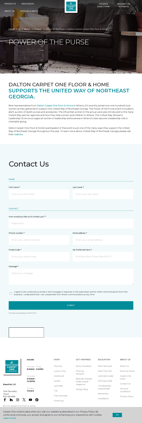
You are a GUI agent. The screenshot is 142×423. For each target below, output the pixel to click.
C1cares (38, 29)
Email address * (80, 233)
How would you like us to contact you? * (27, 217)
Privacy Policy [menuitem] (126, 396)
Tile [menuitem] (55, 391)
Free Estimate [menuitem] (60, 396)
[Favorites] (98, 21)
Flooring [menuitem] (58, 366)
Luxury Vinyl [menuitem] (60, 371)
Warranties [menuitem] (103, 393)
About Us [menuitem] (124, 366)
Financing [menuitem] (58, 400)
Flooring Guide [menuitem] (105, 381)
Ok (117, 415)
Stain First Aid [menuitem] (104, 371)
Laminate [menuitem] (58, 386)
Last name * (78, 187)
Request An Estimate (123, 13)
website (18, 134)
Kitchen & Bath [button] (29, 20)
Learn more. (9, 418)
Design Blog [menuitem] (82, 389)
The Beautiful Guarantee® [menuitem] (104, 387)
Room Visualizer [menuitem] (84, 366)
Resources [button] (28, 12)
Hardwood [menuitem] (59, 376)
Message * (13, 266)
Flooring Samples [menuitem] (80, 372)
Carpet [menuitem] (57, 381)
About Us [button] (9, 20)
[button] (95, 21)
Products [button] (10, 12)
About (27, 29)
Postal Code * (15, 250)
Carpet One (14, 29)
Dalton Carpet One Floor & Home (55, 105)
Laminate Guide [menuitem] (105, 376)
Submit (71, 305)
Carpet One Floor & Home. (23, 406)
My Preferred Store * (82, 250)
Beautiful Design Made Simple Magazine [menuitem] (84, 382)
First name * (14, 187)
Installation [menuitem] (103, 398)
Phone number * (16, 233)
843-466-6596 (26, 5)
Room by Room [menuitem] (127, 371)
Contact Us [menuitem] (125, 384)
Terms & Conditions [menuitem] (125, 390)
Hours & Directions (103, 13)
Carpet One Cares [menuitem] (125, 377)
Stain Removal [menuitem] (105, 366)
